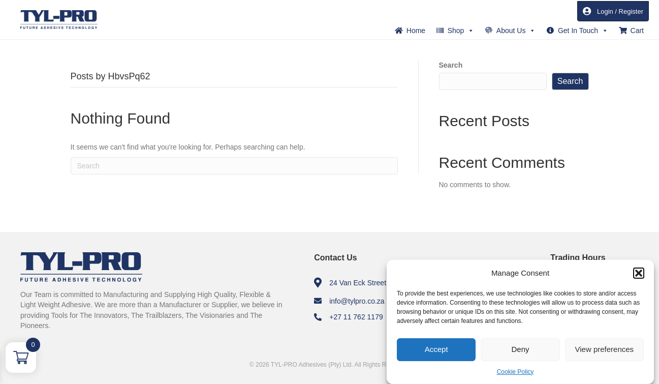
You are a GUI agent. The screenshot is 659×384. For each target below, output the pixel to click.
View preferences (604, 349)
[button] (639, 273)
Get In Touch (583, 30)
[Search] (234, 165)
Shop (461, 30)
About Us (516, 30)
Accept (436, 349)
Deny (520, 349)
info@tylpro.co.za (356, 301)
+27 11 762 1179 (356, 317)
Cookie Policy (515, 371)
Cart (637, 30)
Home (415, 30)
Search (451, 65)
